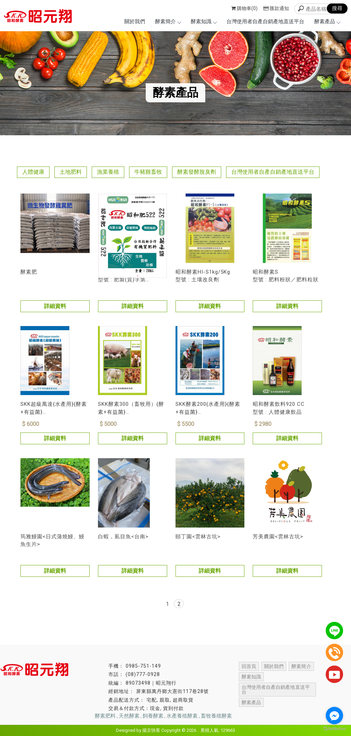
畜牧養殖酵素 (216, 716)
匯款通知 (276, 8)
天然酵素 (129, 716)
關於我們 (134, 21)
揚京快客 (151, 730)
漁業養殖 (108, 172)
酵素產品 (327, 21)
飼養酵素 (153, 716)
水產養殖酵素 (182, 716)
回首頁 (249, 666)
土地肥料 (71, 172)
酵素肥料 (105, 716)
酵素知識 (203, 21)
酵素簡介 (168, 21)
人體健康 (33, 172)
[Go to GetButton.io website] (334, 729)
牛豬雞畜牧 (148, 172)
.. (198, 730)
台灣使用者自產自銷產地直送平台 (265, 21)
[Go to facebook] (334, 715)
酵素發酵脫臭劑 (196, 172)
